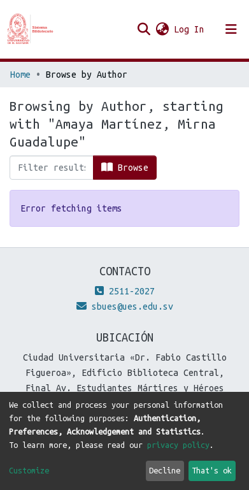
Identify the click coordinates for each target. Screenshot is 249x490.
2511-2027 (125, 291)
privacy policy (178, 444)
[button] (162, 29)
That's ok (212, 470)
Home (20, 74)
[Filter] (52, 167)
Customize (29, 470)
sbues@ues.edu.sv (124, 306)
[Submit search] (144, 29)
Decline (164, 470)
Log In (190, 29)
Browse (124, 167)
